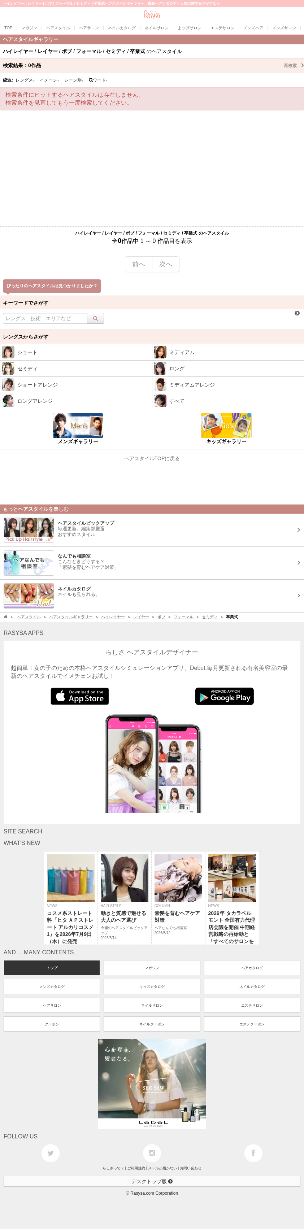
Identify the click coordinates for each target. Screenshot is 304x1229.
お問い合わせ (190, 1168)
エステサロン (252, 1005)
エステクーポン (252, 1024)
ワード (98, 80)
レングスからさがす (25, 337)
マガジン (152, 968)
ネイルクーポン (152, 1024)
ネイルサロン (152, 1005)
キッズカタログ (152, 987)
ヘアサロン (52, 1005)
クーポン (52, 1024)
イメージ (49, 80)
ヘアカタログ (252, 968)
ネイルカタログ (252, 987)
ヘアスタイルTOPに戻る (152, 458)
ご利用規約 (136, 1168)
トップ (52, 968)
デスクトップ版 (152, 1181)
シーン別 (74, 80)
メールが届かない (162, 1168)
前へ (138, 264)
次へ (165, 264)
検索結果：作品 (153, 65)
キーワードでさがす (25, 303)
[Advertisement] (152, 175)
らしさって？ (113, 1168)
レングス (25, 80)
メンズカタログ (52, 987)
